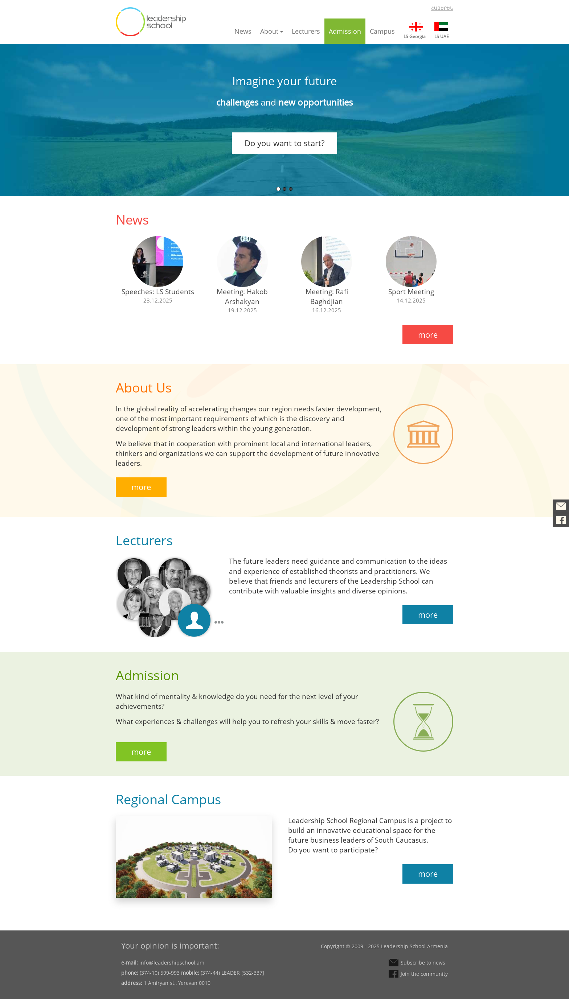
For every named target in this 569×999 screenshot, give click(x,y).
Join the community (561, 520)
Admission (345, 31)
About (271, 31)
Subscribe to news (561, 506)
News (242, 31)
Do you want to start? (284, 142)
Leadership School (151, 21)
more (428, 334)
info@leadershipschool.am (171, 962)
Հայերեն (442, 8)
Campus (382, 31)
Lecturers (306, 31)
